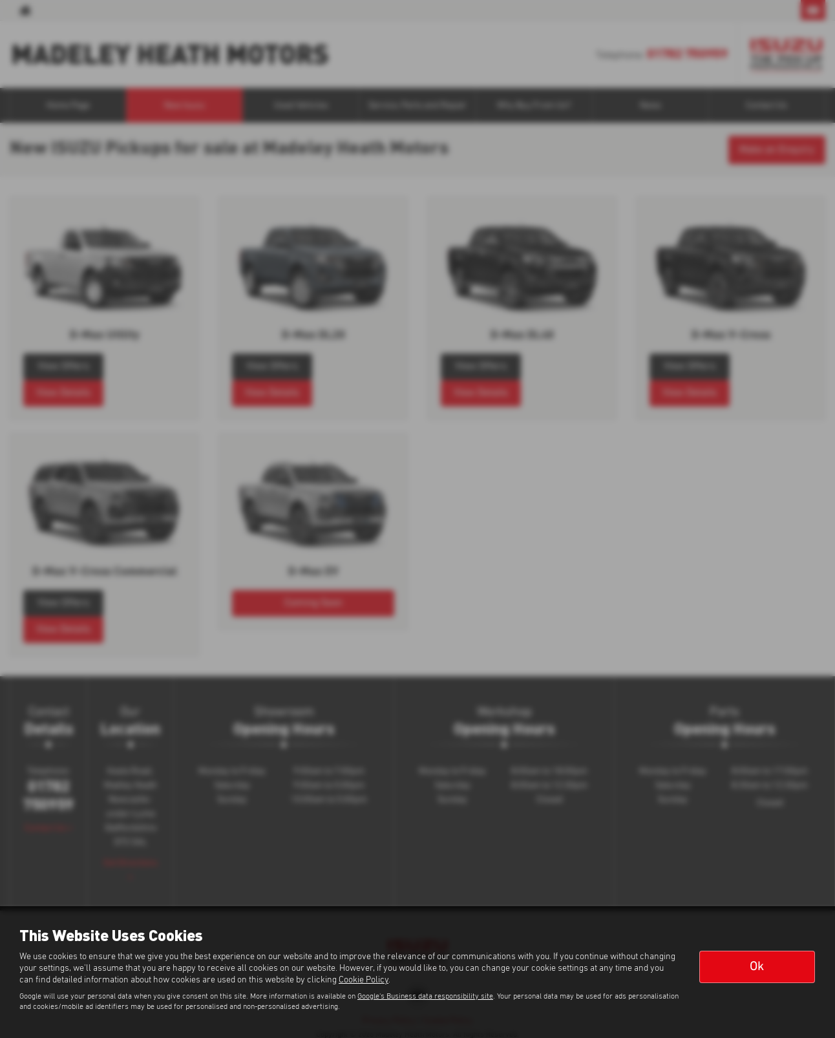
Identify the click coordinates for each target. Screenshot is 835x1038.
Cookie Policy (363, 979)
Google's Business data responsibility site (425, 997)
